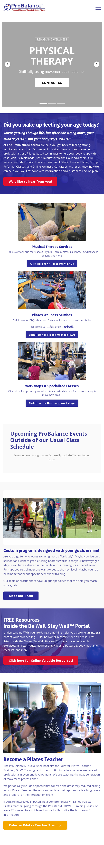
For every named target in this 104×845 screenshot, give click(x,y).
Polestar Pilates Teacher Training (35, 825)
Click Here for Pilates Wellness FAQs (52, 334)
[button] (7, 64)
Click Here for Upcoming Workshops (52, 403)
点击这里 (68, 326)
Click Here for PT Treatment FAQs (52, 263)
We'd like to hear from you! (30, 181)
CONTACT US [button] (52, 83)
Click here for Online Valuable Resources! (41, 660)
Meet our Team (21, 596)
